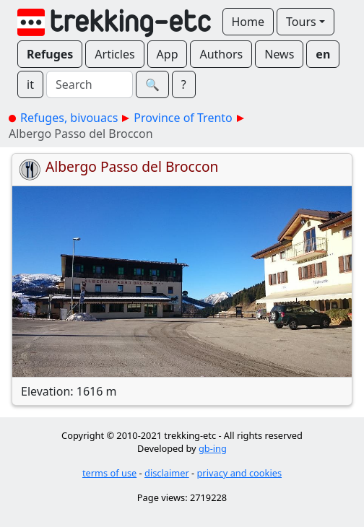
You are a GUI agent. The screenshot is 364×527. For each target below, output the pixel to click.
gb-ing (213, 448)
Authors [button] (221, 54)
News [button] (279, 54)
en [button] (323, 54)
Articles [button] (114, 54)
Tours (301, 22)
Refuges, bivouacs (69, 118)
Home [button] (248, 22)
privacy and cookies (239, 472)
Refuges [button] (50, 54)
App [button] (167, 54)
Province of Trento (183, 118)
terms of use (109, 472)
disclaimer (166, 472)
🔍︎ (152, 84)
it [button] (30, 84)
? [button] (183, 84)
